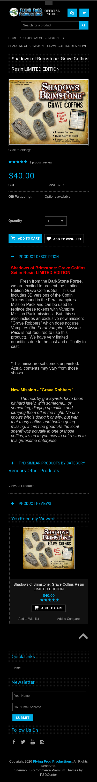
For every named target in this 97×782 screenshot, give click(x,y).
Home (13, 38)
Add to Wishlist (64, 238)
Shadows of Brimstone (42, 38)
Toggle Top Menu (49, 3)
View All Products (21, 486)
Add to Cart (25, 238)
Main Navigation (13, 25)
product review (40, 162)
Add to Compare (68, 619)
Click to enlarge (20, 150)
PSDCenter (48, 775)
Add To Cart (48, 607)
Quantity (15, 221)
